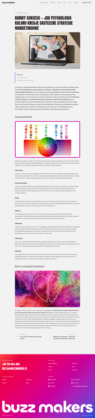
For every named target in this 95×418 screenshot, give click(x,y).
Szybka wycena (86, 2)
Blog (64, 2)
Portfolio (52, 2)
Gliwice (4, 383)
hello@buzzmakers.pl (14, 368)
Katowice (29, 379)
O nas (69, 2)
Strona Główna (43, 2)
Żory (27, 383)
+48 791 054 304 (11, 364)
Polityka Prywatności (87, 415)
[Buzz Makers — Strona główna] (8, 2)
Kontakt (76, 2)
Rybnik (4, 379)
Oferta (59, 2)
